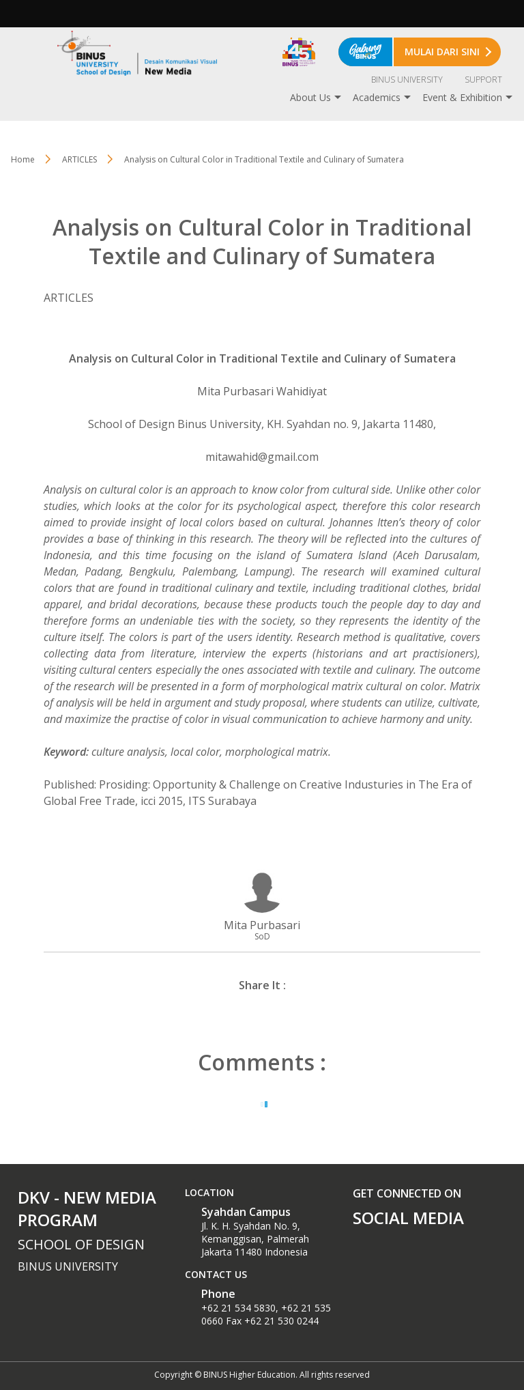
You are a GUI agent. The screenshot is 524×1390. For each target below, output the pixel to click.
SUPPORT (483, 79)
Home (23, 159)
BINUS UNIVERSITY (407, 79)
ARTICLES (79, 159)
